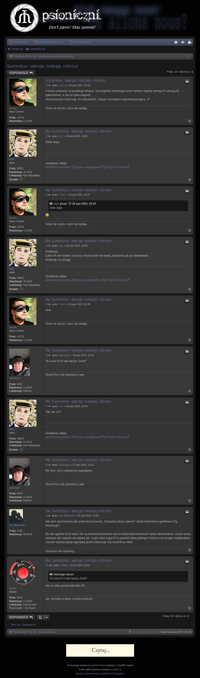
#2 (47, 136)
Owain (13, 108)
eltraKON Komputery (58, 167)
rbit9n (12, 588)
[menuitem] (19, 42)
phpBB (93, 665)
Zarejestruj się (37, 48)
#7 (47, 406)
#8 (47, 464)
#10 (48, 565)
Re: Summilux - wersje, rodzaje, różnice (78, 131)
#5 (47, 304)
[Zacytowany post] (70, 204)
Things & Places (115, 167)
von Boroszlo (17, 525)
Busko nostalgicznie (88, 167)
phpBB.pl (116, 669)
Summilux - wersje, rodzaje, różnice (42, 66)
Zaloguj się (17, 48)
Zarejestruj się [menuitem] (190, 43)
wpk (11, 159)
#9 (47, 515)
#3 (47, 194)
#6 (47, 355)
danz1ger (14, 378)
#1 (47, 85)
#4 (47, 245)
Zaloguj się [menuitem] (183, 43)
